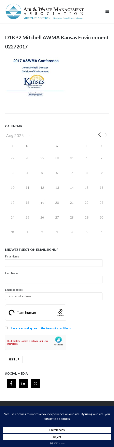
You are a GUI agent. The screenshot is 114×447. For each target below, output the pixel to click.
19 (42, 203)
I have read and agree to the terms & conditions (40, 328)
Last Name (11, 273)
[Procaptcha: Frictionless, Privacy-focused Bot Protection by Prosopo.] (60, 313)
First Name (12, 256)
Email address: (14, 289)
